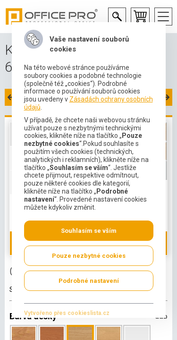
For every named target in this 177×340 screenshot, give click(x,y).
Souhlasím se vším (89, 230)
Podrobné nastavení (89, 280)
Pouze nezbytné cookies (89, 255)
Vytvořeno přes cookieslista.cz (66, 313)
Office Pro (52, 16)
